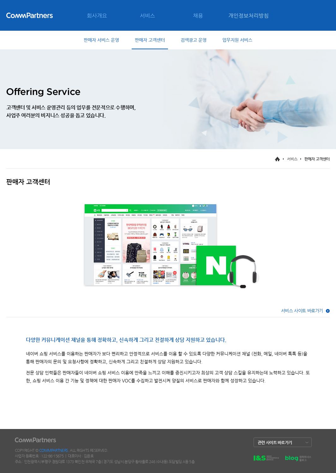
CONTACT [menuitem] (30, 46)
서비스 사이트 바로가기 (302, 310)
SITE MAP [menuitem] (54, 46)
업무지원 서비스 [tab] (237, 39)
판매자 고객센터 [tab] (150, 39)
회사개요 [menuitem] (97, 15)
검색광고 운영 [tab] (194, 39)
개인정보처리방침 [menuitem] (248, 15)
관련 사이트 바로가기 (275, 442)
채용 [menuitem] (198, 15)
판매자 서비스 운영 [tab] (101, 39)
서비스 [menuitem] (147, 15)
